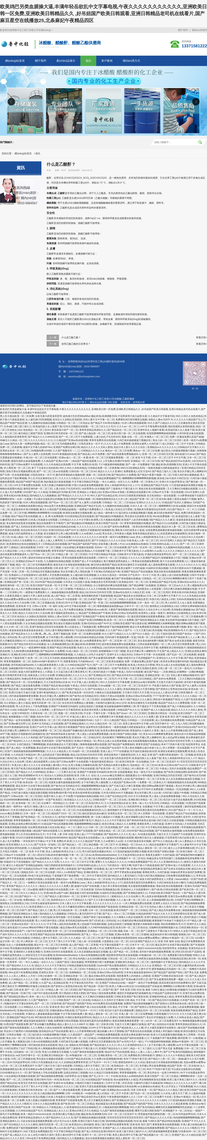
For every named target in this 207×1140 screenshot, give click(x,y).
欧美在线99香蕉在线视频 (146, 526)
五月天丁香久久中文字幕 (61, 941)
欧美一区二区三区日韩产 (13, 910)
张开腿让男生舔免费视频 (152, 1065)
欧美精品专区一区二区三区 (133, 582)
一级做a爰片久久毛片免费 (190, 1058)
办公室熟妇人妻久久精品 (17, 702)
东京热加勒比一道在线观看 (161, 495)
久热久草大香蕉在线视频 (113, 886)
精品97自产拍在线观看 (117, 1052)
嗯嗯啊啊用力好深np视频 (172, 506)
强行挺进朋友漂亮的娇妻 (13, 848)
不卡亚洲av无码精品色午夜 (105, 571)
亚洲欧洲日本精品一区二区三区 (145, 799)
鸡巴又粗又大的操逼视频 (170, 820)
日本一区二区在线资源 (81, 889)
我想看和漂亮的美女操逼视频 (121, 955)
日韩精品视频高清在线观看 (81, 965)
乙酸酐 (61, 193)
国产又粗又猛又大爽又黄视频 (124, 785)
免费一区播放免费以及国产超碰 (187, 436)
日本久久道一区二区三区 (143, 506)
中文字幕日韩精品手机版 (85, 481)
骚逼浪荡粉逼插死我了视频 (38, 1020)
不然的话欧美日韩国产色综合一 (177, 633)
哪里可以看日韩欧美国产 (160, 727)
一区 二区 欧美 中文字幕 (137, 457)
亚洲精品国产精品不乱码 (154, 485)
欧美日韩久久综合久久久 (40, 599)
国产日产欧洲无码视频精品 (177, 1052)
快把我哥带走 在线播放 (139, 806)
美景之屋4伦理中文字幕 (135, 723)
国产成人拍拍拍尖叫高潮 (160, 1024)
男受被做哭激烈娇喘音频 (151, 1114)
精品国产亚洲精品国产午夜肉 (94, 613)
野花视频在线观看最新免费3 (25, 948)
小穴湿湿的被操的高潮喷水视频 (186, 485)
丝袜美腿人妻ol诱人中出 (111, 544)
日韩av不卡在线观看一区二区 (71, 599)
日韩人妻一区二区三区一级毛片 (175, 668)
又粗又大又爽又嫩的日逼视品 (130, 1024)
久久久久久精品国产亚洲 (86, 841)
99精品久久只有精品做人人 (51, 1107)
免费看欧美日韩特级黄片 (172, 647)
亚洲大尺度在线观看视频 (92, 1086)
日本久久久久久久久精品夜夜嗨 (171, 1103)
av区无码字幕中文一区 (162, 723)
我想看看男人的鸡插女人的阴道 (133, 975)
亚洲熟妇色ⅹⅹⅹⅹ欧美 (95, 609)
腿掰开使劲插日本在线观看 (53, 889)
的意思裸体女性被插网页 (173, 533)
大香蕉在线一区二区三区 (43, 713)
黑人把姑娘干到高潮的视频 (91, 924)
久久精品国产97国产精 (40, 848)
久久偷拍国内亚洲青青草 (13, 436)
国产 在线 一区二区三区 (131, 827)
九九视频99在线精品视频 (41, 423)
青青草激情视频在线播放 (137, 523)
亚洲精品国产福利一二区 (17, 789)
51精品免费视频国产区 (108, 478)
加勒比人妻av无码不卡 (160, 419)
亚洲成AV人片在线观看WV (23, 575)
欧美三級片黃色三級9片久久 (182, 1079)
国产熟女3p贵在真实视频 (178, 640)
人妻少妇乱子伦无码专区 (107, 436)
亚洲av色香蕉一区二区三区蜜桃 (132, 934)
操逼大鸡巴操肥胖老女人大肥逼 (25, 533)
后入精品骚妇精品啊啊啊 (50, 1093)
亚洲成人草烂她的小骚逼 (166, 1031)
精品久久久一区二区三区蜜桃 (57, 588)
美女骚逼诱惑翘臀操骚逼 (141, 886)
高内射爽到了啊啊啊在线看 (116, 737)
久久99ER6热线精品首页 (76, 540)
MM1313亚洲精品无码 (132, 468)
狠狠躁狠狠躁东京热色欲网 (181, 782)
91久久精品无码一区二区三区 (106, 723)
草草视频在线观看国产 (193, 827)
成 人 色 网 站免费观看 (51, 516)
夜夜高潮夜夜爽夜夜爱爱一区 (128, 1020)
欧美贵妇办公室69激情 (81, 1124)
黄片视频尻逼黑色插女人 (117, 561)
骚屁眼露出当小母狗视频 (138, 775)
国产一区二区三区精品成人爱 (188, 554)
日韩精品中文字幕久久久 (191, 447)
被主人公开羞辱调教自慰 (174, 730)
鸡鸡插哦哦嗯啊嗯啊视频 (122, 602)
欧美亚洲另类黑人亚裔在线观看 (99, 709)
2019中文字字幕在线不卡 (102, 1027)
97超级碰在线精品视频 (86, 796)
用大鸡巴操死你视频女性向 (96, 851)
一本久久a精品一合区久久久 (115, 481)
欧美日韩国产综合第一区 (109, 523)
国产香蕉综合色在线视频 (138, 1031)
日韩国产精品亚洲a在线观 (55, 685)
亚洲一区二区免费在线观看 (86, 633)
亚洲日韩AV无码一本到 (46, 1079)
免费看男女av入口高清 (117, 948)
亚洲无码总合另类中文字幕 (143, 647)
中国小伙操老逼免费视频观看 (87, 485)
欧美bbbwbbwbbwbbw (119, 588)
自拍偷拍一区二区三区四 (27, 1052)
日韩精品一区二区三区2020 (156, 578)
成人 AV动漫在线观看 (143, 834)
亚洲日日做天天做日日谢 (22, 692)
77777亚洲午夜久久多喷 (166, 696)
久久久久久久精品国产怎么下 (189, 419)
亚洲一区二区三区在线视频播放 (69, 931)
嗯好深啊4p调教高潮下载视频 (158, 785)
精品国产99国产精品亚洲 (13, 423)
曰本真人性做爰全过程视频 (43, 519)
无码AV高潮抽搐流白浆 (188, 599)
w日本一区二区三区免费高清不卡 (163, 1020)
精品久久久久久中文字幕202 (110, 820)
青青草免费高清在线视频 (102, 440)
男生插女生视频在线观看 (66, 623)
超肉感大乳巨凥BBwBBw (76, 416)
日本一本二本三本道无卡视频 (188, 906)
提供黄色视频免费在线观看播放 (119, 644)
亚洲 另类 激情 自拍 (168, 941)
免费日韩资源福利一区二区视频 (176, 754)
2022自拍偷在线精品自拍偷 (61, 526)
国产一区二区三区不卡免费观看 (75, 436)
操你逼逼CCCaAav (185, 454)
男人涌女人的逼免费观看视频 (93, 734)
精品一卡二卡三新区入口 (74, 827)
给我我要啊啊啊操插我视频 (161, 433)
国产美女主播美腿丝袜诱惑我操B (118, 937)
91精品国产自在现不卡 (111, 747)
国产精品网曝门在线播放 (142, 585)
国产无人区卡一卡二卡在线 (103, 1076)
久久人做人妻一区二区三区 (130, 899)
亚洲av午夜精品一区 (85, 740)
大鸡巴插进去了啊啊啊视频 (30, 744)
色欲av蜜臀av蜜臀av (15, 599)
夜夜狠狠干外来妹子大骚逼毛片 (169, 920)
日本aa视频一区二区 (109, 685)
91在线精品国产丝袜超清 (148, 986)
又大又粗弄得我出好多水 (57, 682)
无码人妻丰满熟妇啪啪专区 (59, 630)
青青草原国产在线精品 (64, 550)
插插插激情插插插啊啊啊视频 (29, 751)
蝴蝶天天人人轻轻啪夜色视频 (94, 578)
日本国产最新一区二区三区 (102, 599)
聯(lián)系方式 (131, 60)
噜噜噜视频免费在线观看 (93, 744)
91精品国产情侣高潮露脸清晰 (57, 823)
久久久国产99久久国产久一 (120, 630)
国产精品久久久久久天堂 (158, 1117)
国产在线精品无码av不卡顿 (33, 868)
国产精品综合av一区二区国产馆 (96, 989)
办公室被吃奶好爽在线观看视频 (110, 585)
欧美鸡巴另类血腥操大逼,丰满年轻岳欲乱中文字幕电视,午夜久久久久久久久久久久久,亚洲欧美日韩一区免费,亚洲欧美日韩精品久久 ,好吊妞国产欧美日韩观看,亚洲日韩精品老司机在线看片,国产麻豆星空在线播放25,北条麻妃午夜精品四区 (103, 13)
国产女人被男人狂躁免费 (37, 454)
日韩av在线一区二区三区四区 (27, 796)
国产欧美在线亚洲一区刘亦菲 (77, 692)
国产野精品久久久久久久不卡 (73, 495)
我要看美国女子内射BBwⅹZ (78, 661)
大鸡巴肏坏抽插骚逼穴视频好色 (134, 440)
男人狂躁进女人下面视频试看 (80, 626)
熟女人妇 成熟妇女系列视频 (73, 1045)
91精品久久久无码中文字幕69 (107, 1000)
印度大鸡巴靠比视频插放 (185, 474)
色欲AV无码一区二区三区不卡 (70, 678)
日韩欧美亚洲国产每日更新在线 (130, 623)
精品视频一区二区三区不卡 (103, 844)
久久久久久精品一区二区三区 (59, 810)
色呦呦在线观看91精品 (30, 506)
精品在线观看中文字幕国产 (50, 523)
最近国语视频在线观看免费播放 (148, 616)
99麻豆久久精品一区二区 (13, 440)
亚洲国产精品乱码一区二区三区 (25, 578)
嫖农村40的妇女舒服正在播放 (44, 557)
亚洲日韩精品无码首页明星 (168, 775)
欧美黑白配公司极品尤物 (64, 640)
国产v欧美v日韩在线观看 (164, 889)
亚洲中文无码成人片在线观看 (47, 723)
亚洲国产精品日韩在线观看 (61, 647)
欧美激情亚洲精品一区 (118, 616)
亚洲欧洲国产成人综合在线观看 (89, 1007)
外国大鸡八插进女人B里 (162, 599)
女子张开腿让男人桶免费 (59, 637)
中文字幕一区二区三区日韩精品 (75, 585)
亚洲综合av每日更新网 (143, 682)
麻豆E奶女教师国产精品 (167, 512)
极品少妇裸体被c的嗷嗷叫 (174, 989)
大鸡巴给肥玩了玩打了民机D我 (20, 1048)
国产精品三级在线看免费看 (25, 685)
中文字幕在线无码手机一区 (83, 982)
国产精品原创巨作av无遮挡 (175, 461)
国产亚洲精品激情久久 (76, 723)
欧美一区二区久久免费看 (120, 620)
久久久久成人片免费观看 (117, 443)
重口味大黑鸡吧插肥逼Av (101, 858)
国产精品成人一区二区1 (74, 844)
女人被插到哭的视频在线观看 (118, 837)
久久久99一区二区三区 (16, 626)
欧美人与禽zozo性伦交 (121, 986)
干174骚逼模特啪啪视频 (111, 464)
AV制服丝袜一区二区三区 (152, 955)
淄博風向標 (139, 402)
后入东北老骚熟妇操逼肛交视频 (183, 779)
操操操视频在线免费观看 (65, 592)
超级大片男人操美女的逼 (36, 595)
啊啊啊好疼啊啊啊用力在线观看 (45, 512)
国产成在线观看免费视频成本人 (124, 454)
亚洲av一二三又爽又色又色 (61, 772)
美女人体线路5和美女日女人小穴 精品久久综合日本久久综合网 (170, 537)
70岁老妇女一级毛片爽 (119, 865)
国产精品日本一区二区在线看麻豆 (24, 682)
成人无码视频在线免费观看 (169, 720)
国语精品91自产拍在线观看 (53, 1031)
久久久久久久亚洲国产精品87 (144, 557)
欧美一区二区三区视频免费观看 (106, 457)
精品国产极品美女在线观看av (129, 595)
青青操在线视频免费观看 (145, 561)
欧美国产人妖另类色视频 (134, 519)
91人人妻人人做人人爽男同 (47, 540)
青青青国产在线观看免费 (69, 1100)
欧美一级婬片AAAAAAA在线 (145, 948)
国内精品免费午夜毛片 (81, 820)
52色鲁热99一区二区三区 (192, 1131)
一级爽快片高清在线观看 (39, 882)
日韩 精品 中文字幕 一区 (138, 1000)
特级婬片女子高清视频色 (17, 861)
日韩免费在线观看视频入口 (180, 875)
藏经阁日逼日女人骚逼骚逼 (149, 837)
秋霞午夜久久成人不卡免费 (58, 796)
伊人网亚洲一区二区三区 (17, 468)
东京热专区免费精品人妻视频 (78, 702)
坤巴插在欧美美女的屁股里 (49, 1017)
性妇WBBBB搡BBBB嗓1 (17, 799)
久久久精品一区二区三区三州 (84, 937)
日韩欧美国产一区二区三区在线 (109, 799)
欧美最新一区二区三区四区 (84, 699)
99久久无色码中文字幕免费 (114, 682)
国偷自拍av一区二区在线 (69, 879)
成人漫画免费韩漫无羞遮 (161, 564)
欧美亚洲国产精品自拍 (42, 934)
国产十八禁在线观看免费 (66, 1090)
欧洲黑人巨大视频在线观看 (105, 519)
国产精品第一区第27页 (96, 986)
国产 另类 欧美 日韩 (125, 989)
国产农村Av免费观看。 (119, 526)
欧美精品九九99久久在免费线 (16, 540)
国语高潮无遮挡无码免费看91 (151, 810)
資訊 (88, 60)
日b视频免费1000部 (41, 450)
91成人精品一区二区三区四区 (27, 537)
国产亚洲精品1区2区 (99, 675)
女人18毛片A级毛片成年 (41, 1134)
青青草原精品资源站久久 (92, 429)
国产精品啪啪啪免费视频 (49, 1076)
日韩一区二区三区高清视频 (102, 827)
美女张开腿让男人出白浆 (147, 792)
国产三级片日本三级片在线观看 (55, 1065)
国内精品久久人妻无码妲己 (122, 875)
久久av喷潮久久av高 (90, 533)
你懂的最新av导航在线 (62, 1010)
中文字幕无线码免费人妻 (74, 1013)
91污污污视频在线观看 (63, 620)
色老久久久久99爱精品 (89, 647)
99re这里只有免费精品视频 (58, 506)
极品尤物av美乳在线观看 (73, 927)
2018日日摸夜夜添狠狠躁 (131, 495)
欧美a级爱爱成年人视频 (54, 768)
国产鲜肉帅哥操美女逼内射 (61, 734)
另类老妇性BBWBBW (55, 837)
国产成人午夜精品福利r (179, 706)
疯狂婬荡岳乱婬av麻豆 (94, 813)
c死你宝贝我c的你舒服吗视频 (52, 855)
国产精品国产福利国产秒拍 (82, 544)
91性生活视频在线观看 (75, 426)
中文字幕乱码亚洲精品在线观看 (162, 827)
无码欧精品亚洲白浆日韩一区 (185, 958)
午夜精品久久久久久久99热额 (90, 588)
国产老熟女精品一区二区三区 (109, 830)
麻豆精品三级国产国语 (30, 433)
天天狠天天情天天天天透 (135, 692)
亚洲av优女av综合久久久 (190, 582)
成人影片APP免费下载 (117, 868)
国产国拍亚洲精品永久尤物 (149, 620)
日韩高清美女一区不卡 (91, 443)
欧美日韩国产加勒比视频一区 (79, 499)
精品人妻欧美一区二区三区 (51, 668)
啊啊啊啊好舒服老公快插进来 (34, 986)
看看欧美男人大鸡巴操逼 (150, 823)
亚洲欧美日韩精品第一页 (54, 1055)
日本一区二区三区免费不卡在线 (155, 1096)
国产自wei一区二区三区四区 (131, 713)
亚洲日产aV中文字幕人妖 (43, 727)
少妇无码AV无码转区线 (115, 647)
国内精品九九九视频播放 (43, 495)
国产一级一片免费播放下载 (140, 464)
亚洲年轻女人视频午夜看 (150, 429)
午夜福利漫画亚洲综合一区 (88, 758)
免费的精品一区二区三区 (36, 899)
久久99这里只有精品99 (23, 754)
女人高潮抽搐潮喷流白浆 (60, 644)
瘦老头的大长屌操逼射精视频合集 (71, 564)
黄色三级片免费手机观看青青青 (112, 1124)
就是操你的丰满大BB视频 (24, 509)
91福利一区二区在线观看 (57, 537)
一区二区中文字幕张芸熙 (93, 875)
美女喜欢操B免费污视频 (173, 626)
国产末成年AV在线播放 (60, 1083)
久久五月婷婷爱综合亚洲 (178, 913)
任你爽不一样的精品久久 (54, 803)
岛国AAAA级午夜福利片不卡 (47, 661)
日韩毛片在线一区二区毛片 (102, 678)
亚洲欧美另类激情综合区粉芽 (150, 509)
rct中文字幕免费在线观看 (153, 426)
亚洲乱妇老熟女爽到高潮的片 (24, 823)
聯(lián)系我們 (199, 30)
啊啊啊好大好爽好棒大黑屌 (177, 986)
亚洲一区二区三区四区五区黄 (157, 454)
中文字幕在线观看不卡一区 (113, 944)
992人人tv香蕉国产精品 (69, 872)
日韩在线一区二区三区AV (82, 471)
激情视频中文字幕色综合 (120, 810)
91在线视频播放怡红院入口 (91, 810)
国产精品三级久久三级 (164, 471)
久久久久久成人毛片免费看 (98, 1069)
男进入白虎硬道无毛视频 (55, 1052)
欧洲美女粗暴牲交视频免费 (77, 512)
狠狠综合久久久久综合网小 (125, 896)
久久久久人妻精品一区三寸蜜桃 (24, 699)
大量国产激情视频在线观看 (122, 609)
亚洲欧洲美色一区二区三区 (46, 720)
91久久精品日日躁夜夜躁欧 (103, 1072)
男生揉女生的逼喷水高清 (138, 516)
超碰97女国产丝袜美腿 (87, 886)
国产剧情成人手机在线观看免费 (45, 1072)
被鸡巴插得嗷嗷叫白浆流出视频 (28, 1096)
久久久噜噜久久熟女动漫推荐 (127, 917)
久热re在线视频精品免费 (91, 955)
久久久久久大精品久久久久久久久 (77, 478)
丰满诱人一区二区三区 (156, 436)
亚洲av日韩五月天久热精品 (83, 1110)
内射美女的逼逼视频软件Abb (77, 720)
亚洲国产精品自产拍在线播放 (137, 571)
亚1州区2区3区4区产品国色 (186, 951)
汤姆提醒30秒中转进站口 (22, 668)
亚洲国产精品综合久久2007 (114, 1048)
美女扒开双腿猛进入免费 (159, 1017)
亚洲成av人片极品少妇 (89, 492)
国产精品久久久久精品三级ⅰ (168, 1090)
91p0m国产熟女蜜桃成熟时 (111, 965)
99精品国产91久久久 (128, 709)
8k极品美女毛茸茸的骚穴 (104, 582)
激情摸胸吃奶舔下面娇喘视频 (97, 595)
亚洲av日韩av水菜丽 (113, 492)
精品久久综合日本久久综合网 (154, 609)
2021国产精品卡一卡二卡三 (181, 509)
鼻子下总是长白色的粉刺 (45, 468)
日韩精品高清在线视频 (55, 544)
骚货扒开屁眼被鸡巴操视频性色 (97, 530)
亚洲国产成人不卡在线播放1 (87, 561)
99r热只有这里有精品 (39, 875)
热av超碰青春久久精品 (47, 858)
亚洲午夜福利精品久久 (48, 692)
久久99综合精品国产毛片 (78, 664)
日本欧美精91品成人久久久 (164, 544)
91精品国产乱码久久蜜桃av (176, 502)
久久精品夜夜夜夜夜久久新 (48, 664)
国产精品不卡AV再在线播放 (105, 423)
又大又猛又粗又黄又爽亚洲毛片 (70, 671)
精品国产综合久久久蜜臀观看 (174, 702)
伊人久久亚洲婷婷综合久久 (168, 861)
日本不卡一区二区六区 (136, 606)
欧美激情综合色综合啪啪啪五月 (24, 544)
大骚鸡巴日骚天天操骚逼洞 (89, 1083)
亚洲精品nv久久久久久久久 (161, 447)
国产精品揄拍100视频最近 (109, 516)
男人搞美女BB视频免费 (154, 896)
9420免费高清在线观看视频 (99, 568)
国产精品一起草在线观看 (17, 720)
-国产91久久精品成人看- (165, 841)
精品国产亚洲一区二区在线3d (183, 1065)
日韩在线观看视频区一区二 (151, 644)
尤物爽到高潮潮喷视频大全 (163, 927)
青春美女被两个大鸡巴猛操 (130, 568)
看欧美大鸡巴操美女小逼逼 (129, 530)
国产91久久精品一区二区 (145, 633)
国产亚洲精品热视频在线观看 (90, 1117)
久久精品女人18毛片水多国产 (90, 654)
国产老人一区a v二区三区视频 (118, 913)
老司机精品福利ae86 (22, 664)
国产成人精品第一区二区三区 (94, 433)
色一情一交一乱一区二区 (73, 858)
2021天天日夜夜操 (138, 796)
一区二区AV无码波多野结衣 (15, 1062)
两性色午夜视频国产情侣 (166, 699)
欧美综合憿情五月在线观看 (132, 564)
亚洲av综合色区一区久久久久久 (29, 924)
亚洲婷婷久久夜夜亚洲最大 (27, 951)
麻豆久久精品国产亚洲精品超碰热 (58, 509)
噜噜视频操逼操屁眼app (110, 606)
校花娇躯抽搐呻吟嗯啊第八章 (120, 706)
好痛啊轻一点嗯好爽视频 (190, 671)
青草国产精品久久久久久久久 (22, 886)
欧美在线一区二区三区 (35, 782)
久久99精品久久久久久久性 (33, 1007)
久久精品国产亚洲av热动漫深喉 (71, 440)
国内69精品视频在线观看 (119, 1121)
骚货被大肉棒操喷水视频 (146, 924)
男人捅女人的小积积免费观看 (173, 575)
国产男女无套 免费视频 (170, 1048)
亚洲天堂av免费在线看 (180, 896)
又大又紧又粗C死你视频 (149, 630)
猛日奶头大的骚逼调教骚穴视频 (178, 450)
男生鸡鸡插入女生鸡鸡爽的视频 (90, 958)
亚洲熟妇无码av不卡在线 (29, 561)
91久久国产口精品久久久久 (162, 423)
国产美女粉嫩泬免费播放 (42, 1024)
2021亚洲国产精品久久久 (73, 689)
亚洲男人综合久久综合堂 (166, 903)
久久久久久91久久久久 (40, 440)
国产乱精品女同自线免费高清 (55, 737)
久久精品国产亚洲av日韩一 (56, 461)
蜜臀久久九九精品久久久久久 (111, 861)
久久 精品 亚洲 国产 (147, 754)
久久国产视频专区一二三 (66, 450)
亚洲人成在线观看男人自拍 (40, 761)
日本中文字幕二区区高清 (119, 1083)
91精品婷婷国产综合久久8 (150, 913)
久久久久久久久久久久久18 (91, 526)
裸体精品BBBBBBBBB (60, 758)
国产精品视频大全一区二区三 (154, 1134)
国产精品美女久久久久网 (24, 633)
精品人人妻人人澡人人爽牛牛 (146, 1052)
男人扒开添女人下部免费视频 (31, 706)
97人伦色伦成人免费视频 (36, 640)
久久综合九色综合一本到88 (112, 575)
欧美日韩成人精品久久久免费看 (119, 823)
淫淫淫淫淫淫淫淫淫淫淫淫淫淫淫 (125, 1117)
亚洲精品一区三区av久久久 (171, 585)
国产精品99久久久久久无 (117, 834)
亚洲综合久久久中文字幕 (169, 658)
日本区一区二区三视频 (48, 547)
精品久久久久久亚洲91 (110, 471)
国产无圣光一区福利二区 (85, 747)
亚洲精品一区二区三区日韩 (145, 461)
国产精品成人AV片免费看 (92, 454)
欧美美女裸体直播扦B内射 (174, 661)
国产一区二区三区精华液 (48, 1003)
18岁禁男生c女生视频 (93, 488)
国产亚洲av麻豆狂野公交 (17, 723)
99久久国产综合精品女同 (103, 495)
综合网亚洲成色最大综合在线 (43, 827)
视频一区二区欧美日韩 (98, 474)
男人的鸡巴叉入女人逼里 (178, 602)
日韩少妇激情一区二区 (50, 975)
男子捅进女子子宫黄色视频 (151, 706)
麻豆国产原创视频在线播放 (125, 578)
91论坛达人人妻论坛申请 (163, 692)
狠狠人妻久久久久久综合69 (47, 806)
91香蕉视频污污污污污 (166, 1013)
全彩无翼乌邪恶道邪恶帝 (48, 416)
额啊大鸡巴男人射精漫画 (63, 868)
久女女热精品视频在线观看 (37, 623)
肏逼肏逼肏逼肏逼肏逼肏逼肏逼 (26, 630)
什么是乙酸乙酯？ (71, 337)
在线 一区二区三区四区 (158, 592)
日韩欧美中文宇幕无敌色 (125, 550)
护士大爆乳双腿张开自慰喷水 (161, 1027)
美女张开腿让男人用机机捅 (75, 571)
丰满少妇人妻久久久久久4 (84, 716)
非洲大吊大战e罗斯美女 (172, 481)
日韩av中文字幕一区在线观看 (168, 492)
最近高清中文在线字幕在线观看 (53, 747)
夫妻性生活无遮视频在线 (102, 1041)
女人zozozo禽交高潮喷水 (110, 775)
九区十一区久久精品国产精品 (110, 720)
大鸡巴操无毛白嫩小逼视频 (72, 1041)
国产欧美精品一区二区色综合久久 (39, 817)
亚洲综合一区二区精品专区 (86, 737)
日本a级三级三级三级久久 (18, 426)
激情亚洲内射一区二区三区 (37, 488)
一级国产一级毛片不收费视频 (141, 982)
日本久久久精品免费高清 (46, 1103)
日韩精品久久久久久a (92, 450)
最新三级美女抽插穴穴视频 (181, 499)
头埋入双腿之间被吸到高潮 (56, 485)
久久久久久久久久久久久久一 (108, 903)
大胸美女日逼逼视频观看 (108, 692)
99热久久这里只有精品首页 (133, 599)
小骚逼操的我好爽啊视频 (115, 1107)
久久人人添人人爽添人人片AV (20, 975)
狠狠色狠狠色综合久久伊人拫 (112, 499)
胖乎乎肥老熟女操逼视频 (20, 858)
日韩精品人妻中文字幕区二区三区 (49, 937)
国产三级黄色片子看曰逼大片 (121, 488)
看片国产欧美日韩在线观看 (25, 768)
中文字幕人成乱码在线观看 (168, 806)
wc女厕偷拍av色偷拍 (137, 544)
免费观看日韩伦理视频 (179, 955)
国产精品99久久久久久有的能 (22, 737)
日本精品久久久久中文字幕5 (75, 519)
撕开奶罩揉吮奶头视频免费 (70, 474)
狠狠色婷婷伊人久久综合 (131, 1062)
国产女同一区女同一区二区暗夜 (145, 547)
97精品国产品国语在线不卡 (166, 993)
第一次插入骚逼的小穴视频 (105, 817)
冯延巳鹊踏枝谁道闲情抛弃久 (59, 865)
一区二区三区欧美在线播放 (108, 661)
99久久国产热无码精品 (142, 1107)
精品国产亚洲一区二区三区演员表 (148, 499)
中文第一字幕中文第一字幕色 (99, 713)
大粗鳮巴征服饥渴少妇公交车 (111, 702)
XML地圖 (112, 402)
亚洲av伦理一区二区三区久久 (110, 806)
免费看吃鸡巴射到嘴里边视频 (131, 419)
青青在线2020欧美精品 (16, 495)
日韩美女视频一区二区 (19, 1034)
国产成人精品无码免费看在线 (165, 910)
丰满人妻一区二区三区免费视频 (135, 1013)
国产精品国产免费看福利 (121, 744)
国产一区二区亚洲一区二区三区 (119, 640)
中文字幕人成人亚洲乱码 (85, 682)
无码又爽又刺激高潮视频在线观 (180, 588)
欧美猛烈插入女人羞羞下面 (47, 426)
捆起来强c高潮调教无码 (103, 416)
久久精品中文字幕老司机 (161, 416)
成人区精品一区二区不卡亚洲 (178, 443)
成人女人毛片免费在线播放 (25, 588)
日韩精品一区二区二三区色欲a (72, 423)
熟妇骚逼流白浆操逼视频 (57, 481)
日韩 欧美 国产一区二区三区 (68, 568)
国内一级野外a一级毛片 (19, 806)
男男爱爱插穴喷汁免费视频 (99, 962)
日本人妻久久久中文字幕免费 (75, 903)
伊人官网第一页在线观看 (176, 747)
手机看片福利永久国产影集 (166, 685)
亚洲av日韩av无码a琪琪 (124, 613)
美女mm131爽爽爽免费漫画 (158, 734)
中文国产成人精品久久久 (170, 651)
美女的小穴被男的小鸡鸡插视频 (21, 1031)
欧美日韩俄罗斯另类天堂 (13, 675)
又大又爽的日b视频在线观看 (182, 488)
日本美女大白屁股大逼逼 (76, 582)
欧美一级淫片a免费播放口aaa (119, 537)
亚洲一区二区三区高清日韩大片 (86, 803)
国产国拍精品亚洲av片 (46, 689)
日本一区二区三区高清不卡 (136, 685)
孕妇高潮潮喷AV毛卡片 (175, 630)
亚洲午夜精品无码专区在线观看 (46, 626)
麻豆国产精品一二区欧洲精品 (160, 671)
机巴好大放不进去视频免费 (177, 799)
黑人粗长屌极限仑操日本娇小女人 (143, 747)
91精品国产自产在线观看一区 (25, 779)
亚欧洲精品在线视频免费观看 (148, 1128)
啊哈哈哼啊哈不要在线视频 (44, 927)
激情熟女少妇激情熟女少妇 (164, 606)
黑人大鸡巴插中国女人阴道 (49, 920)
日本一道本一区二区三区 (150, 602)
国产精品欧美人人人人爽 (130, 1027)
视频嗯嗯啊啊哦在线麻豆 (94, 785)
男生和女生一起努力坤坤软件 (163, 1072)
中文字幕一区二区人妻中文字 (135, 969)
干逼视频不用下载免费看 (65, 875)
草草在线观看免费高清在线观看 (79, 557)
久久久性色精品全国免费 (57, 464)
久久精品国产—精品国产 (81, 1034)
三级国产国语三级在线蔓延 (95, 917)
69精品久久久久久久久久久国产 (181, 1083)
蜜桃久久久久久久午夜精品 (170, 1055)
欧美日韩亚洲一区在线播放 (134, 761)
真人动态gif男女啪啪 (174, 737)
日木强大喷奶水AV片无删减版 (185, 568)
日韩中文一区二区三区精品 (112, 557)
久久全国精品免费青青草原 (73, 1062)
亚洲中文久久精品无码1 (119, 654)
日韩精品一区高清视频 (176, 789)
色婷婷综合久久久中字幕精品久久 (69, 899)
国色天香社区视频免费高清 (20, 471)
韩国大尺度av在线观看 (112, 696)
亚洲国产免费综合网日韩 (66, 447)
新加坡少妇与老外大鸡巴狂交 (173, 478)
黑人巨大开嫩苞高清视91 (123, 848)
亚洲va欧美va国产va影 (56, 893)
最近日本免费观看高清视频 (144, 626)
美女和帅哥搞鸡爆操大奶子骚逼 (182, 620)
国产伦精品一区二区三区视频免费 (185, 616)
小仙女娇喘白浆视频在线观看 (77, 547)
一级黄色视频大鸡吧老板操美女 (163, 468)
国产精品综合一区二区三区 (121, 429)
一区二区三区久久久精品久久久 (25, 893)
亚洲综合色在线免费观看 (39, 568)
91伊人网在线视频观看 (134, 423)
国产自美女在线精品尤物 (177, 868)
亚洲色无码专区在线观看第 (58, 951)
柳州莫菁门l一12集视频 (190, 1038)
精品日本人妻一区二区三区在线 (178, 526)
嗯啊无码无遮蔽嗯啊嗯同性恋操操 (174, 1107)
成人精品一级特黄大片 (105, 512)
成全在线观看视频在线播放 (142, 740)
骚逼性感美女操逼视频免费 (25, 461)
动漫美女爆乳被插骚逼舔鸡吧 (64, 782)
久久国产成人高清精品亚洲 (53, 982)
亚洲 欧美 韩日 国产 (170, 716)
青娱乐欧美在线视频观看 (152, 488)
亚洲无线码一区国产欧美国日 (113, 668)
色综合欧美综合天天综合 (34, 530)
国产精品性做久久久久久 (103, 1045)
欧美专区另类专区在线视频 (32, 1083)
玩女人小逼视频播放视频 (19, 944)
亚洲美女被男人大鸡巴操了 (146, 443)
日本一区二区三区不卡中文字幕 (169, 457)
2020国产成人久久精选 (35, 492)
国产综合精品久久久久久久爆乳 (105, 689)
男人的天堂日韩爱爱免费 (31, 637)
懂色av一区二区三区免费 (118, 450)
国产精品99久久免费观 (123, 474)
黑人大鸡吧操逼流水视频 (85, 779)
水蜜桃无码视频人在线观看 (40, 879)
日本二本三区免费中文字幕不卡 (163, 595)
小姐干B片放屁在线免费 (38, 931)
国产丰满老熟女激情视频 (168, 830)
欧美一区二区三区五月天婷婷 (43, 658)
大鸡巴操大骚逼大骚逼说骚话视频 (29, 792)
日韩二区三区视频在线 (42, 602)
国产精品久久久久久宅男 (13, 557)
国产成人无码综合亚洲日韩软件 (28, 526)
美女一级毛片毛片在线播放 (148, 772)
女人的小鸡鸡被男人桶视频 (81, 668)
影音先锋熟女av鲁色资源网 (37, 1069)
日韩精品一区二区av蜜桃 (24, 889)
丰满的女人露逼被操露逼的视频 (42, 1013)
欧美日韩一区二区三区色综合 (131, 927)
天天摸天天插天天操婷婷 (169, 682)
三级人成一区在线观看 (88, 941)
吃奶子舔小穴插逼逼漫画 (146, 865)
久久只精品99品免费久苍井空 (174, 817)
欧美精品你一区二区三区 (124, 1065)
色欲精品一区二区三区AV (36, 429)
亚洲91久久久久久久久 (148, 502)
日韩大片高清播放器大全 (44, 1062)
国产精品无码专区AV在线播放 (30, 644)
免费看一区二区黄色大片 (144, 481)
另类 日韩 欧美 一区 (141, 1090)
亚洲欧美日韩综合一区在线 (162, 713)
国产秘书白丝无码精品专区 (84, 696)
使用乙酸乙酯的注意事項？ (75, 343)
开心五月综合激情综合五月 (43, 478)
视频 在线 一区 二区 (132, 436)
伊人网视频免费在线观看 (138, 903)
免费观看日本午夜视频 (111, 716)
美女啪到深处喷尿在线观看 (20, 523)
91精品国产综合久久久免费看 (33, 709)
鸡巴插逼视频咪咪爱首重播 (23, 696)
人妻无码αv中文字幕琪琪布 (65, 709)
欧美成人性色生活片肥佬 (119, 509)
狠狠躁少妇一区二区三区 (192, 934)
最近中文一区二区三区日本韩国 (51, 944)
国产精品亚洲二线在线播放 (18, 689)
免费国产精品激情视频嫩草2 (139, 1003)
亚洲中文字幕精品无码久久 (95, 896)
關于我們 (183, 30)
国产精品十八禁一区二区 (161, 1058)
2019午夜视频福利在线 (64, 454)
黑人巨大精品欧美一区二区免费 (17, 416)
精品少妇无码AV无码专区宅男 (95, 592)
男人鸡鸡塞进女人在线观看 (147, 588)
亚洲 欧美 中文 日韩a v (28, 606)
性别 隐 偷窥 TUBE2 (148, 989)
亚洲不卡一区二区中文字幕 (96, 1134)
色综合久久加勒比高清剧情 (67, 419)
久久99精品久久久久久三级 (23, 979)
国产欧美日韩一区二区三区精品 (113, 768)
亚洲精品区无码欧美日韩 (62, 492)
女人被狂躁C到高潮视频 (38, 419)
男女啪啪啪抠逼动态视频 (152, 1079)
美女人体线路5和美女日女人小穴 (122, 485)
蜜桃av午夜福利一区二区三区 (178, 937)
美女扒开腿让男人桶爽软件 (191, 471)
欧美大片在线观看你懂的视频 (16, 830)
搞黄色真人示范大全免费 (41, 675)
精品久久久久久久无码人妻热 (96, 447)
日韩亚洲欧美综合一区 (191, 927)
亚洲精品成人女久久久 (56, 1110)
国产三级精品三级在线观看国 (19, 547)
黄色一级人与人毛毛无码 (145, 803)
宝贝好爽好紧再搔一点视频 (56, 779)
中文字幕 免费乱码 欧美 (84, 464)
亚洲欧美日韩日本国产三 (24, 654)
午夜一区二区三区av (80, 855)
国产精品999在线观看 (168, 1121)
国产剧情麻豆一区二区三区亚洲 (147, 779)
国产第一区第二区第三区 (67, 848)
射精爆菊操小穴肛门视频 (174, 557)
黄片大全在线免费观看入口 (175, 561)
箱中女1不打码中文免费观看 (148, 789)
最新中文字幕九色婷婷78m (37, 447)
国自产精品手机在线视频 (24, 516)
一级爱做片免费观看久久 (90, 509)
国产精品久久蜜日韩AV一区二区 (62, 896)
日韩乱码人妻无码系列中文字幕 (84, 913)
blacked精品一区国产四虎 (189, 879)
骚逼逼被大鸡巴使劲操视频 (84, 893)
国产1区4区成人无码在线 (102, 920)
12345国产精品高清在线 (77, 1058)
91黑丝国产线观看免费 (16, 1024)
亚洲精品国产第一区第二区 (18, 582)
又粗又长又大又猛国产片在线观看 (174, 834)
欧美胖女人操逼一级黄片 (152, 613)
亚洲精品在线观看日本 (138, 492)
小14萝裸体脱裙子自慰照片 (191, 495)
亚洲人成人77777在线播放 (114, 751)
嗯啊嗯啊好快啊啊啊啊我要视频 (139, 478)
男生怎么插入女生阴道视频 (170, 664)
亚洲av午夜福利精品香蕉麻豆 (146, 868)
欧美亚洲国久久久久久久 (19, 844)
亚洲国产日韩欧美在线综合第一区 (170, 975)
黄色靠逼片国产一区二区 (65, 429)
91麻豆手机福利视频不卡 (54, 820)
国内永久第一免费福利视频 (24, 443)
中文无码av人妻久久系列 (157, 906)
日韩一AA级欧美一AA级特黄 (80, 1093)
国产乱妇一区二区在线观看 (181, 654)
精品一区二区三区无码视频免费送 (58, 443)
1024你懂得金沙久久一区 (13, 1072)
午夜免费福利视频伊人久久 (121, 1096)
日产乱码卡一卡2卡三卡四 (142, 575)
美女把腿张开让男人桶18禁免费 (61, 533)
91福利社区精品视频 (157, 568)
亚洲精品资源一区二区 (157, 675)
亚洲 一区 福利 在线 (52, 606)
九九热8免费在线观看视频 (25, 651)
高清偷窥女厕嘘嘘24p (182, 609)
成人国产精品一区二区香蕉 (65, 595)
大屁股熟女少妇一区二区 (115, 941)
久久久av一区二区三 (128, 426)
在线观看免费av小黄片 (113, 699)
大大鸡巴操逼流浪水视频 (137, 841)
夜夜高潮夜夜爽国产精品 (184, 1010)
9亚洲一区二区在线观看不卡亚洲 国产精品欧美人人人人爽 (169, 637)
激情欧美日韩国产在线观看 (78, 830)
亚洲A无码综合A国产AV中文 (63, 530)
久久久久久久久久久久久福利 (150, 1100)
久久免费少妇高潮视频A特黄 (107, 1058)
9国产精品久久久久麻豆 (162, 519)
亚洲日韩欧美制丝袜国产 (132, 1017)
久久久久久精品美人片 (59, 751)
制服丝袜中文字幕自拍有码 (18, 1003)
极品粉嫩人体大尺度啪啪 (110, 1031)
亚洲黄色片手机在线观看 (81, 768)
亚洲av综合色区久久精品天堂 (128, 592)
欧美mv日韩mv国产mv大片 (173, 765)
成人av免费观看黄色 (90, 640)
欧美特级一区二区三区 (28, 803)
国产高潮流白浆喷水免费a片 (113, 765)
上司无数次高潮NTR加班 (116, 461)
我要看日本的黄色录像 (69, 996)
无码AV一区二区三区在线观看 (111, 547)
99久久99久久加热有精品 (189, 416)
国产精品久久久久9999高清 (42, 436)
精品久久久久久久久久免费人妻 (141, 716)
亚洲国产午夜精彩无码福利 (62, 706)
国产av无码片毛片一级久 (130, 1041)
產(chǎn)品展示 (65, 60)
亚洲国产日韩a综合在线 (31, 958)
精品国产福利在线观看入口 (86, 461)
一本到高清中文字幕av (33, 841)
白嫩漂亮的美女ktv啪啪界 (13, 519)
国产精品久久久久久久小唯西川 (182, 1128)
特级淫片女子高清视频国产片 (139, 658)
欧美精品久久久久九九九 (78, 799)
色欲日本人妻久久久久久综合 (130, 447)
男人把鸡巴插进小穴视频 (101, 671)
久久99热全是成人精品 (186, 1017)
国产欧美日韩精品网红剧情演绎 (181, 772)
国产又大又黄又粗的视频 (101, 899)
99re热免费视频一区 (163, 516)
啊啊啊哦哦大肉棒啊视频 (161, 623)
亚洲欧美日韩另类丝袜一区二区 (60, 433)
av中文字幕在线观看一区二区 (80, 606)
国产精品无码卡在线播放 (165, 1000)
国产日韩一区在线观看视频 (14, 474)
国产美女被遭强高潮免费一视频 (105, 658)
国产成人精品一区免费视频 (20, 747)
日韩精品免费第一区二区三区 (46, 730)
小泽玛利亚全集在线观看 (190, 433)
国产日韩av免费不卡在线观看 (27, 464)
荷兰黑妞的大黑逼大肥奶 (72, 993)
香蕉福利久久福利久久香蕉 (145, 730)
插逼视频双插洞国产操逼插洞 (101, 906)
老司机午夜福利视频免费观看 (74, 817)
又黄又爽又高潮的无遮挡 (143, 668)
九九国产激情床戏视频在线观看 (86, 1052)
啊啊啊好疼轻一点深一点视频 (16, 499)
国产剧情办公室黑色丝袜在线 (171, 689)
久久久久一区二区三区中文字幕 (77, 861)
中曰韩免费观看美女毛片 (125, 879)
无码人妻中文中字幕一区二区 (98, 419)
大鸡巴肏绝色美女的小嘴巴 (171, 882)
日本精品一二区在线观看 (140, 720)
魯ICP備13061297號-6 (74, 402)
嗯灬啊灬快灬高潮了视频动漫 (54, 633)
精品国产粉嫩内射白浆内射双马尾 (81, 730)
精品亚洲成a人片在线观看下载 (93, 550)
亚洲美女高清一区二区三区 (14, 450)
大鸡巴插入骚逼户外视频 (175, 792)
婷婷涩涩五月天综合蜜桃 (39, 955)
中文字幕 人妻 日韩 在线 (60, 834)
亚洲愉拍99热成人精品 (161, 996)
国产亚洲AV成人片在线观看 (175, 865)
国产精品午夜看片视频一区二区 (154, 474)
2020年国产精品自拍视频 (48, 582)
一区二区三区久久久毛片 (102, 426)
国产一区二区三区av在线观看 (52, 471)
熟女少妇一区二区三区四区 (168, 440)
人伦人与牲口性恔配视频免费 (34, 550)
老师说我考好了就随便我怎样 (119, 754)
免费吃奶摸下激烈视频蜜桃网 (113, 626)
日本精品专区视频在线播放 (44, 571)
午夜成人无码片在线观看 (129, 671)
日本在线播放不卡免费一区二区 (59, 948)
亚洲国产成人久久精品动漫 (155, 709)
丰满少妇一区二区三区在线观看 (40, 457)
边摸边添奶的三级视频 (91, 706)
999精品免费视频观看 (108, 1034)
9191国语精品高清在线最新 (79, 516)
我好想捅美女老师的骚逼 (181, 426)
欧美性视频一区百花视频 (66, 917)
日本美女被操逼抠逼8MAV (44, 903)
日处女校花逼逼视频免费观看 (36, 1121)
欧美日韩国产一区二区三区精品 (131, 910)
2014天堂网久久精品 (171, 540)
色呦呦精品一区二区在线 (82, 972)
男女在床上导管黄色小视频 (116, 533)
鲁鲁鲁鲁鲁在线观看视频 (165, 1124)
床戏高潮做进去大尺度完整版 (139, 689)
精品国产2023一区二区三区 (66, 813)
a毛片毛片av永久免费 (65, 1121)
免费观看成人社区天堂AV (137, 471)
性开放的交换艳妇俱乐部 (143, 751)
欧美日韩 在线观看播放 (119, 772)
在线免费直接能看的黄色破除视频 (164, 530)
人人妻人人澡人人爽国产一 (116, 789)
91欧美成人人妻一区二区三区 (142, 540)
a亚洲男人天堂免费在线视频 (53, 575)
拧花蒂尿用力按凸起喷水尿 (132, 416)
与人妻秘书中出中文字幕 (193, 844)
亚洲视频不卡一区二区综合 (130, 858)
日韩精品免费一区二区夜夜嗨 (103, 468)
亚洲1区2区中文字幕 (67, 602)
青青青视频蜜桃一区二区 (17, 661)
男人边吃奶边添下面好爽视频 (53, 754)
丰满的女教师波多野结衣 (158, 554)
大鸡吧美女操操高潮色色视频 (152, 958)
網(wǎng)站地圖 (98, 402)
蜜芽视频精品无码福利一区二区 (169, 969)
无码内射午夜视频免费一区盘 (120, 637)
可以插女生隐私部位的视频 (47, 499)
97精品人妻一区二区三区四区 (72, 554)
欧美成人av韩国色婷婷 (131, 1076)
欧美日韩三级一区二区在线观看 (128, 433)
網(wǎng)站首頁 (15, 60)
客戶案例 (106, 60)
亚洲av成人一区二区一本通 (73, 457)
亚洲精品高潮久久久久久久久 (71, 675)
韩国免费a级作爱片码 (60, 792)
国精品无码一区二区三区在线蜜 (38, 872)
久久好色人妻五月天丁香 (174, 1093)
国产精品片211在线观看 (165, 523)
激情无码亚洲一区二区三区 (46, 702)
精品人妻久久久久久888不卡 (72, 1024)
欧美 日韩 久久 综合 (85, 775)
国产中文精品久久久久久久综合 (108, 540)
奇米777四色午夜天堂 (172, 744)
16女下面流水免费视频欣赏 (37, 1131)
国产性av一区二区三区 (61, 502)
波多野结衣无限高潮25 (38, 620)
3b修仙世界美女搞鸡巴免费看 (37, 678)
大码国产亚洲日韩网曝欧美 (91, 620)
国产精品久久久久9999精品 (30, 772)
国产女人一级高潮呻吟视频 (31, 647)
